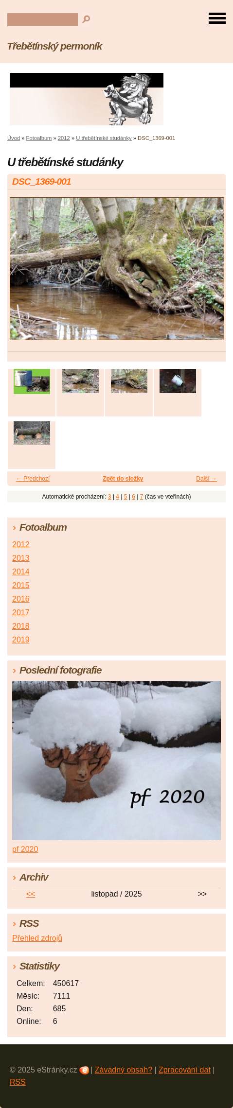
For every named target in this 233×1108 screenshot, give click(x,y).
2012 (64, 138)
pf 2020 (25, 849)
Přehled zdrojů (37, 938)
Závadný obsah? (123, 1070)
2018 (21, 626)
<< (31, 894)
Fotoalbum (39, 138)
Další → (206, 478)
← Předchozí (33, 478)
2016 (21, 599)
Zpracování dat (185, 1070)
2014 (21, 572)
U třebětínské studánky (103, 138)
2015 (21, 585)
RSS (18, 1082)
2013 (21, 558)
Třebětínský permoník (54, 46)
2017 (21, 612)
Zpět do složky (123, 478)
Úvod (13, 138)
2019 (21, 640)
